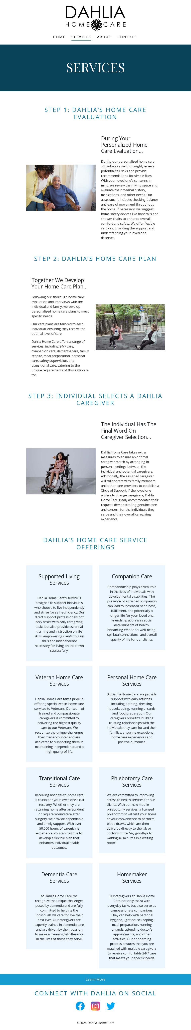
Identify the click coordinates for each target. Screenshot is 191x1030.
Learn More (95, 979)
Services (81, 37)
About (104, 37)
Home (59, 37)
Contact (128, 37)
